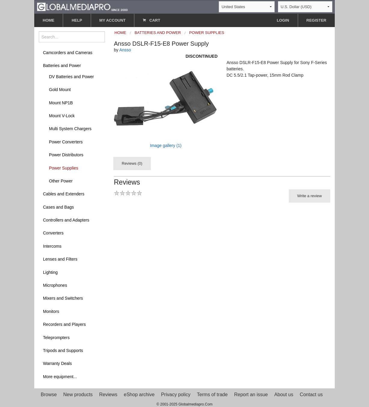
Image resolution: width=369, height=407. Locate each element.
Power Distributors (66, 154)
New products (78, 394)
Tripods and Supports (63, 350)
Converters (53, 233)
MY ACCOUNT (112, 20)
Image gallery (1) (165, 145)
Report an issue (251, 394)
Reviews (108, 394)
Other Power (61, 181)
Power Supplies (63, 168)
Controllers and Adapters (66, 220)
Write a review (309, 196)
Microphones (55, 285)
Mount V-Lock (62, 115)
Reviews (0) (132, 163)
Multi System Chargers (70, 128)
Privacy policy (176, 394)
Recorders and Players (64, 324)
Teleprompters (56, 337)
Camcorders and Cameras (67, 52)
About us (283, 394)
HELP (77, 20)
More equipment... (60, 376)
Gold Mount (60, 89)
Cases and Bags (58, 207)
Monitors (51, 311)
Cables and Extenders (63, 193)
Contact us (311, 394)
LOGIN (283, 20)
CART (151, 20)
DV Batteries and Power (71, 76)
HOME (48, 20)
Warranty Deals (57, 363)
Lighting (50, 272)
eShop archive (139, 394)
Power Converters (66, 141)
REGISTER (316, 20)
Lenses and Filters (60, 259)
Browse (49, 394)
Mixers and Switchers (63, 298)
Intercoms (52, 246)
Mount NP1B (61, 102)
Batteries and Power (62, 65)
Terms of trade (212, 394)
